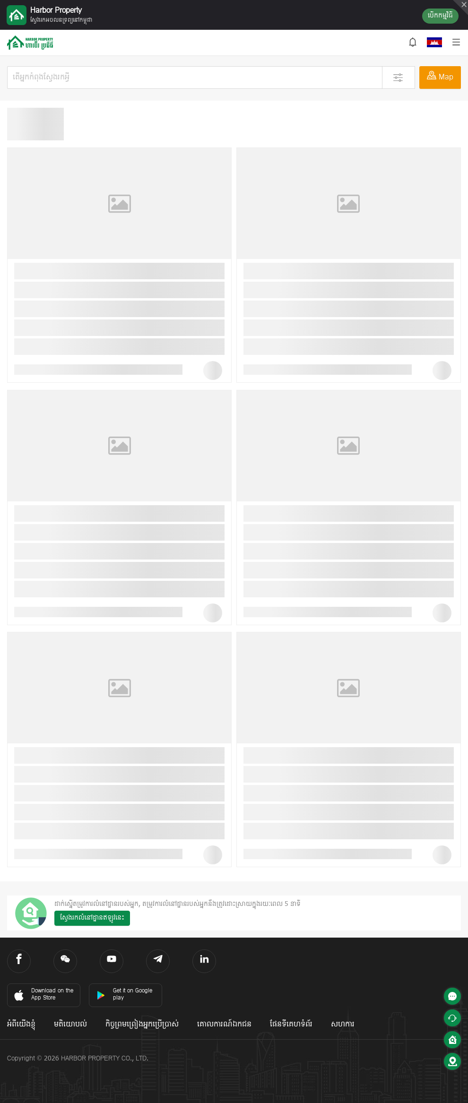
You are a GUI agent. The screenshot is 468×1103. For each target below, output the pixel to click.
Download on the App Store (42, 994)
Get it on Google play (124, 994)
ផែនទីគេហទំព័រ (291, 1024)
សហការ (343, 1024)
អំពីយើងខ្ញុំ (21, 1024)
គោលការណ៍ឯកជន (224, 1024)
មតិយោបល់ (70, 1024)
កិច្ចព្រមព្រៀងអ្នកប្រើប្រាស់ (142, 1024)
